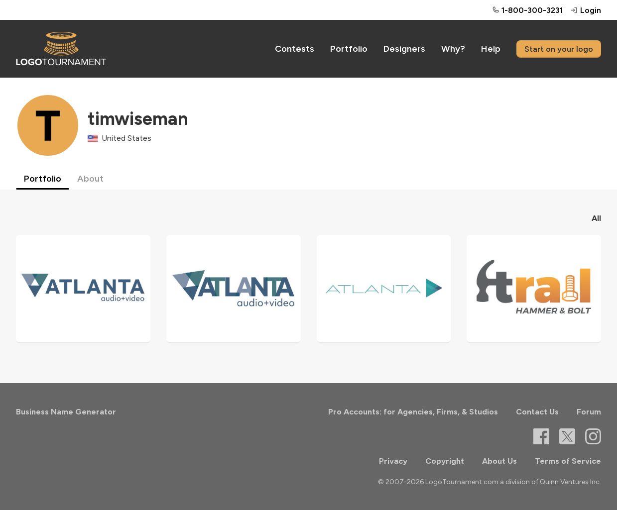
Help (490, 48)
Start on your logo (558, 49)
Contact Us (537, 411)
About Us (499, 461)
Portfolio (349, 48)
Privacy (393, 461)
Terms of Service (568, 461)
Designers (404, 48)
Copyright (444, 461)
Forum (589, 411)
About (90, 178)
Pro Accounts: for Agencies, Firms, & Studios (413, 411)
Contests (294, 48)
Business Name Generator (66, 411)
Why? (453, 48)
